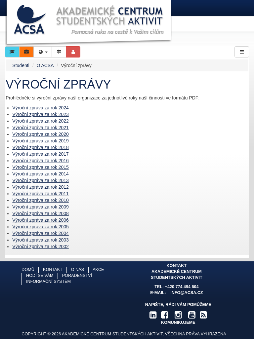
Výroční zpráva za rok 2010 (40, 200)
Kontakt (53, 269)
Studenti (20, 65)
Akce (98, 269)
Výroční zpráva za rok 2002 (40, 246)
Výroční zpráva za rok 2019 (40, 140)
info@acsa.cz (186, 292)
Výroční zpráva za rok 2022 (40, 121)
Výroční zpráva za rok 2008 (40, 213)
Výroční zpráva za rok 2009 (40, 206)
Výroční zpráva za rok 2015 (40, 167)
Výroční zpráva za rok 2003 (40, 240)
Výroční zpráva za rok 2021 (40, 127)
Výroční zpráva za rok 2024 (40, 107)
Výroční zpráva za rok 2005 (40, 226)
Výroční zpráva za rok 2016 (40, 160)
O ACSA (45, 65)
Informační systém (48, 281)
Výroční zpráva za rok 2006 (40, 220)
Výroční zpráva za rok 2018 (40, 147)
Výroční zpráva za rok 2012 (40, 187)
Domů (27, 269)
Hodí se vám (40, 275)
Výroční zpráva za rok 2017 (40, 154)
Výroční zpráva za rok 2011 (40, 193)
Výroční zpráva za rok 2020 (40, 134)
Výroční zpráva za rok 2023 (40, 114)
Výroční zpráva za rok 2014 (40, 173)
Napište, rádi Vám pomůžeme (178, 304)
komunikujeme (178, 322)
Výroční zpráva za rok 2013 (40, 180)
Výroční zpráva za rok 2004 (40, 233)
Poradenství (77, 275)
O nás (77, 269)
